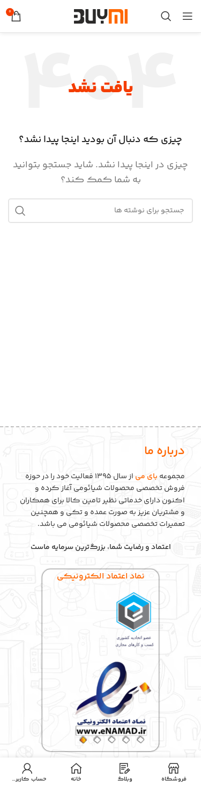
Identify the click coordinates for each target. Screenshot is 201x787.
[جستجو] (166, 16)
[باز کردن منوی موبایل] (187, 16)
